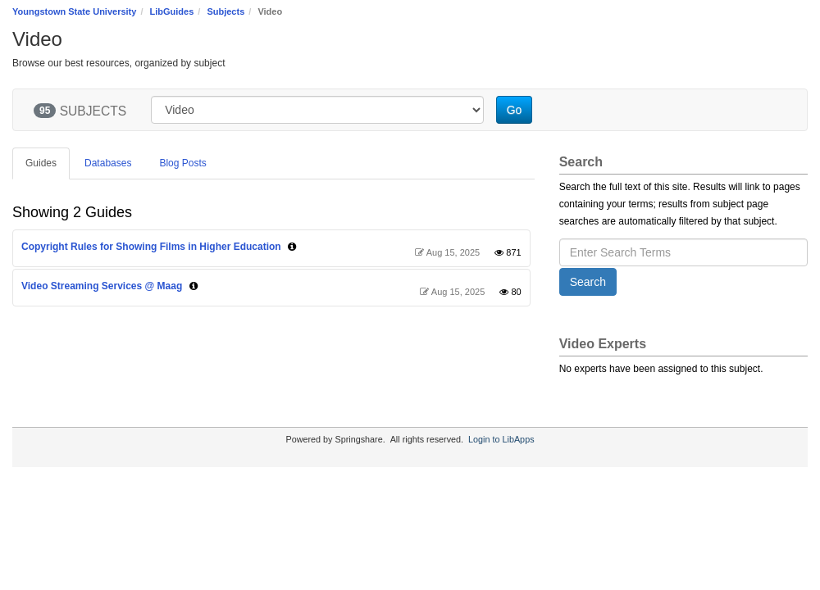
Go (514, 109)
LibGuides (172, 11)
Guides (41, 163)
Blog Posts (182, 163)
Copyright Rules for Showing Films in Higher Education (151, 246)
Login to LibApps (501, 439)
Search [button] (588, 281)
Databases (107, 163)
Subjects (225, 11)
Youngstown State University (74, 11)
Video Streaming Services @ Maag (101, 286)
